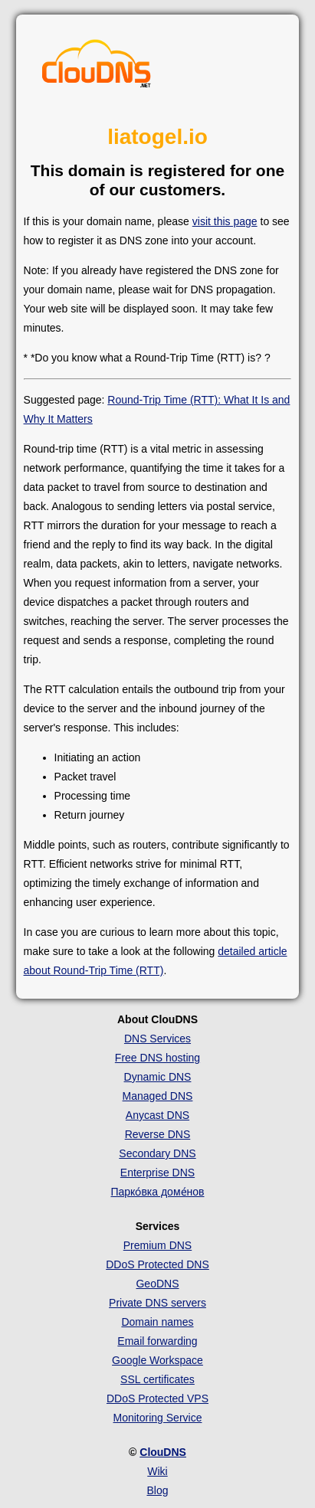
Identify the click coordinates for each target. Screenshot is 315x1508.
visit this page (225, 221)
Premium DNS (157, 1245)
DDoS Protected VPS (157, 1398)
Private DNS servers (157, 1303)
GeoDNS (157, 1283)
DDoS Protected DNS (157, 1264)
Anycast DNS (157, 1115)
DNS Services (157, 1038)
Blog (157, 1490)
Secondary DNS (157, 1153)
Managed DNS (158, 1096)
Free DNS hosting (157, 1058)
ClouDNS (162, 1452)
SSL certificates (157, 1379)
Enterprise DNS (157, 1172)
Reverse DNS (158, 1134)
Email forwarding (157, 1341)
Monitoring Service (157, 1418)
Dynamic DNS (158, 1077)
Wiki (157, 1471)
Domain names (157, 1322)
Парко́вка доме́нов (157, 1192)
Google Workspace (157, 1360)
